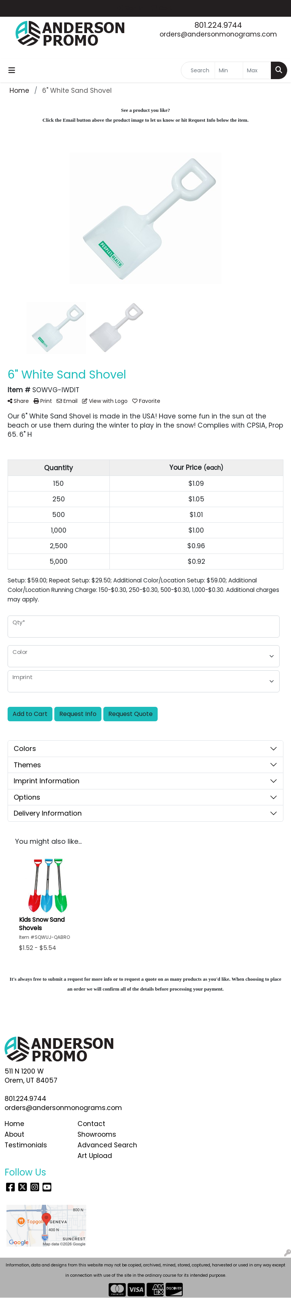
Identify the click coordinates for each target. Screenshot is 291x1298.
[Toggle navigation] (12, 70)
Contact (91, 1123)
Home (14, 1123)
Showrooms (96, 1134)
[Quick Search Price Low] (229, 70)
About (14, 1134)
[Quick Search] (198, 70)
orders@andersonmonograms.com (218, 34)
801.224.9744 (218, 25)
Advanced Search (107, 1145)
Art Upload (94, 1155)
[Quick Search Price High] (257, 70)
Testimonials (26, 1145)
